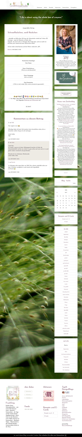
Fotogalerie (74, 7)
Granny (66, 276)
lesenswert (66, 289)
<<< (57, 192)
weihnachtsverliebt (66, 328)
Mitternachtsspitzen (67, 401)
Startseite (39, 7)
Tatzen (66, 315)
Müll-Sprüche (66, 299)
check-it (66, 244)
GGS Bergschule (66, 415)
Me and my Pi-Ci (66, 291)
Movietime (66, 297)
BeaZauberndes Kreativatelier (66, 142)
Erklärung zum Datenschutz (31, 100)
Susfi (63, 404)
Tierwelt (66, 320)
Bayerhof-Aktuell (66, 417)
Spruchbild (66, 310)
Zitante (64, 397)
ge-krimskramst (66, 263)
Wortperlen (65, 402)
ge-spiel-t (66, 268)
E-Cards (66, 221)
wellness (66, 325)
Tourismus (66, 323)
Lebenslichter (65, 399)
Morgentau (65, 414)
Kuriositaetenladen (66, 364)
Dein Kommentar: (28, 83)
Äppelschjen (66, 234)
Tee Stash (66, 318)
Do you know (66, 250)
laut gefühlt (66, 286)
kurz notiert (66, 281)
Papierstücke (66, 349)
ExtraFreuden (66, 255)
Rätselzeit (66, 307)
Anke (13, 142)
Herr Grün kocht (66, 367)
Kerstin (13, 162)
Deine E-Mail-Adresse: (28, 69)
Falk (13, 122)
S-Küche (66, 362)
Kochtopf (66, 278)
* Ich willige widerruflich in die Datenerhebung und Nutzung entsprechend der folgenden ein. (28, 99)
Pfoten (66, 302)
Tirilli (63, 406)
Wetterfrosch (66, 331)
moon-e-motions (66, 294)
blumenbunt (66, 242)
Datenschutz (65, 7)
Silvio (66, 351)
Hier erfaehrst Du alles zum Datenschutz (51, 435)
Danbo (66, 247)
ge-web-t (66, 273)
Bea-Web (66, 237)
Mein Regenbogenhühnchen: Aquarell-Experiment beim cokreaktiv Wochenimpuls (66, 162)
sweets (66, 312)
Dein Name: (28, 63)
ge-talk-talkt (66, 271)
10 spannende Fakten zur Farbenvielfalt (66, 126)
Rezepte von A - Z (66, 219)
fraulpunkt (64, 407)
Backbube (66, 359)
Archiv (45, 7)
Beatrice (10, 49)
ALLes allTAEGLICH (67, 396)
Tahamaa (64, 409)
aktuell (66, 231)
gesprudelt (66, 265)
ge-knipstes (66, 260)
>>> (75, 192)
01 (63, 198)
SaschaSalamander (67, 420)
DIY (66, 252)
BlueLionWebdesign (67, 425)
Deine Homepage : (28, 76)
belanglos (66, 239)
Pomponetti (66, 356)
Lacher (66, 284)
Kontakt (51, 7)
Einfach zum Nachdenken (68, 419)
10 (69, 200)
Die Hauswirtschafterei (66, 354)
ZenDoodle (66, 333)
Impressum (57, 7)
